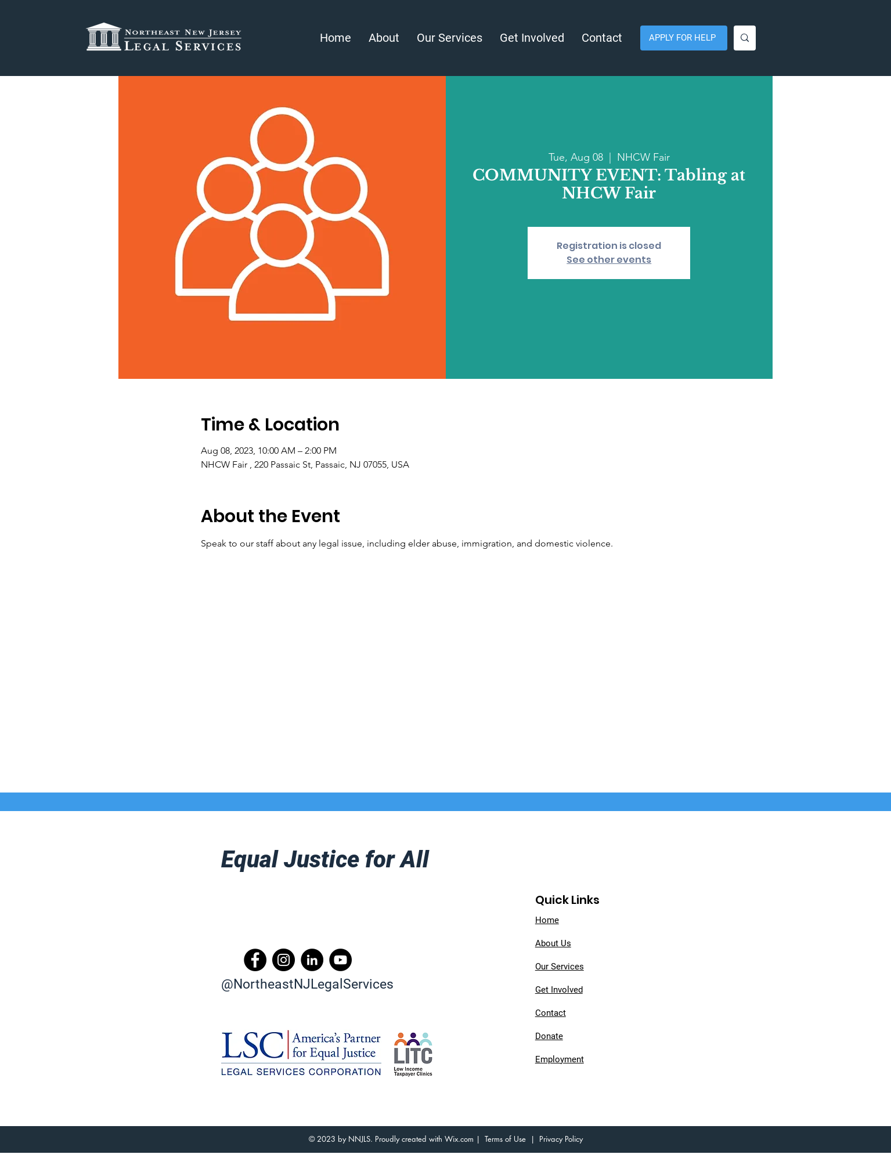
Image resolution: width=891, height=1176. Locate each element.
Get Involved (559, 990)
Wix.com (459, 1139)
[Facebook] (255, 960)
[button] (384, 38)
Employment (559, 1059)
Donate (549, 1036)
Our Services (559, 966)
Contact (550, 1013)
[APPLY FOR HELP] (683, 38)
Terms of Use (505, 1139)
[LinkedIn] (312, 960)
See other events (609, 259)
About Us (553, 943)
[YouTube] (340, 960)
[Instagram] (283, 960)
